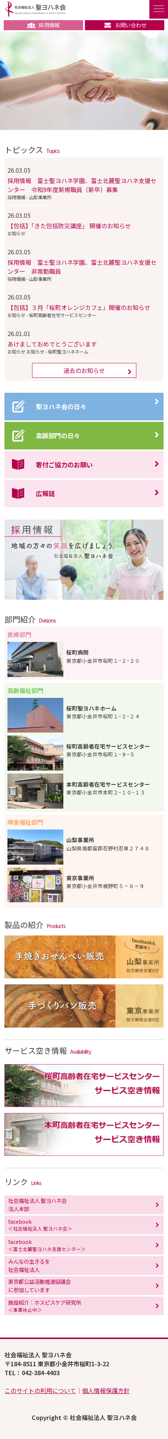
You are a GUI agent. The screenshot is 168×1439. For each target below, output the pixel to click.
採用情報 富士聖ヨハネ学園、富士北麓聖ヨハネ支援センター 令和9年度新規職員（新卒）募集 (81, 185)
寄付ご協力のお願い (64, 464)
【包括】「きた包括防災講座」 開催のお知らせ (69, 225)
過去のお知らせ (84, 370)
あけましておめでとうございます (52, 343)
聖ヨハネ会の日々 (61, 406)
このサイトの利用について (40, 1390)
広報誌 (45, 493)
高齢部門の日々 (58, 435)
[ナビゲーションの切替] (158, 9)
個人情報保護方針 (106, 1390)
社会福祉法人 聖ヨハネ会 (35, 9)
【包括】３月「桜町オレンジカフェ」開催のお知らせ (78, 307)
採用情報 (43, 25)
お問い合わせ (124, 25)
